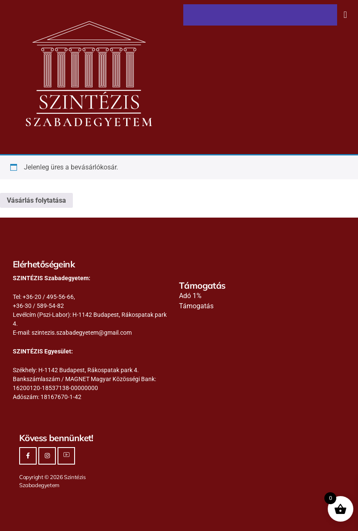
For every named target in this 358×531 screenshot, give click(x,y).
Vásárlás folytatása (36, 200)
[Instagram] (47, 456)
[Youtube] (66, 456)
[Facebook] (28, 456)
